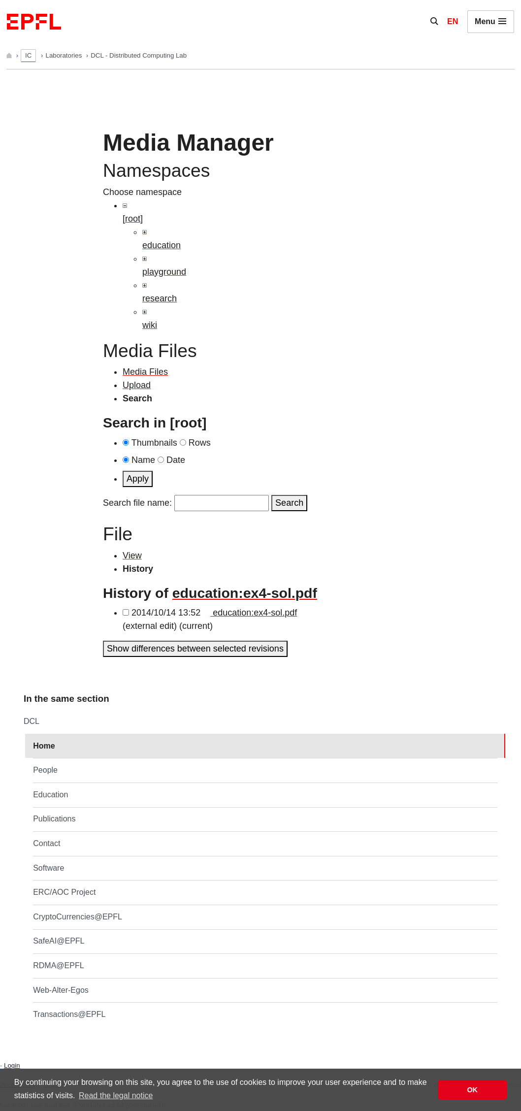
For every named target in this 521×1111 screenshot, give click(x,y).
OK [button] (472, 1090)
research (159, 298)
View (132, 555)
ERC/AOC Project (64, 892)
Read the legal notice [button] (116, 1095)
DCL (31, 721)
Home (44, 746)
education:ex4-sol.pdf (244, 593)
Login (12, 1065)
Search (289, 503)
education (161, 245)
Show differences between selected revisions (195, 649)
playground (164, 272)
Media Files (145, 372)
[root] (133, 219)
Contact (46, 843)
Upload (137, 385)
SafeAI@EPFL (58, 941)
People (45, 770)
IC (28, 55)
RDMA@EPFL (58, 965)
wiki (149, 325)
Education (50, 794)
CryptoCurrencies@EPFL (77, 917)
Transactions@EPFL (69, 1014)
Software (48, 868)
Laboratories (65, 55)
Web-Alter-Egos (61, 990)
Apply (138, 479)
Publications (54, 819)
